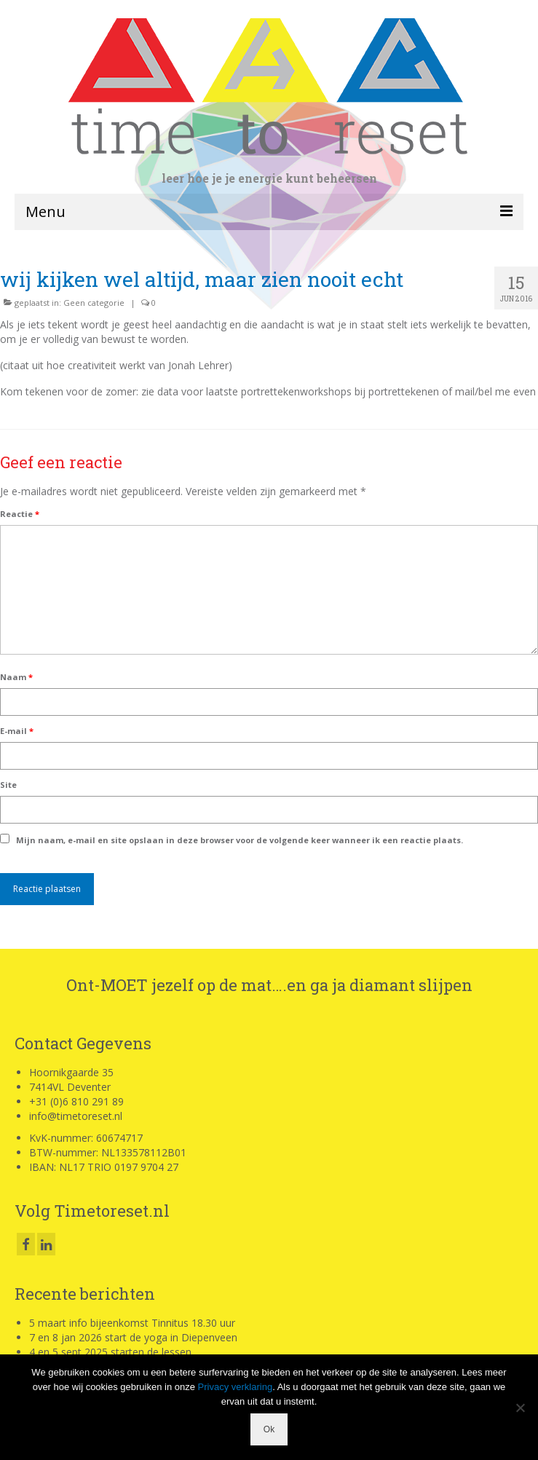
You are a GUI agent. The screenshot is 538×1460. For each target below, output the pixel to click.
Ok (269, 1429)
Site (8, 784)
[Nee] (520, 1407)
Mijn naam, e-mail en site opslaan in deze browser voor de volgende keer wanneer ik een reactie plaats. (239, 839)
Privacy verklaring (235, 1386)
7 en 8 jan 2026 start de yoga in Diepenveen (133, 1337)
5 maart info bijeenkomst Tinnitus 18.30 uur (132, 1323)
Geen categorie (93, 302)
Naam (16, 676)
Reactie (19, 513)
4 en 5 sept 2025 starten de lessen (110, 1352)
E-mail (16, 730)
